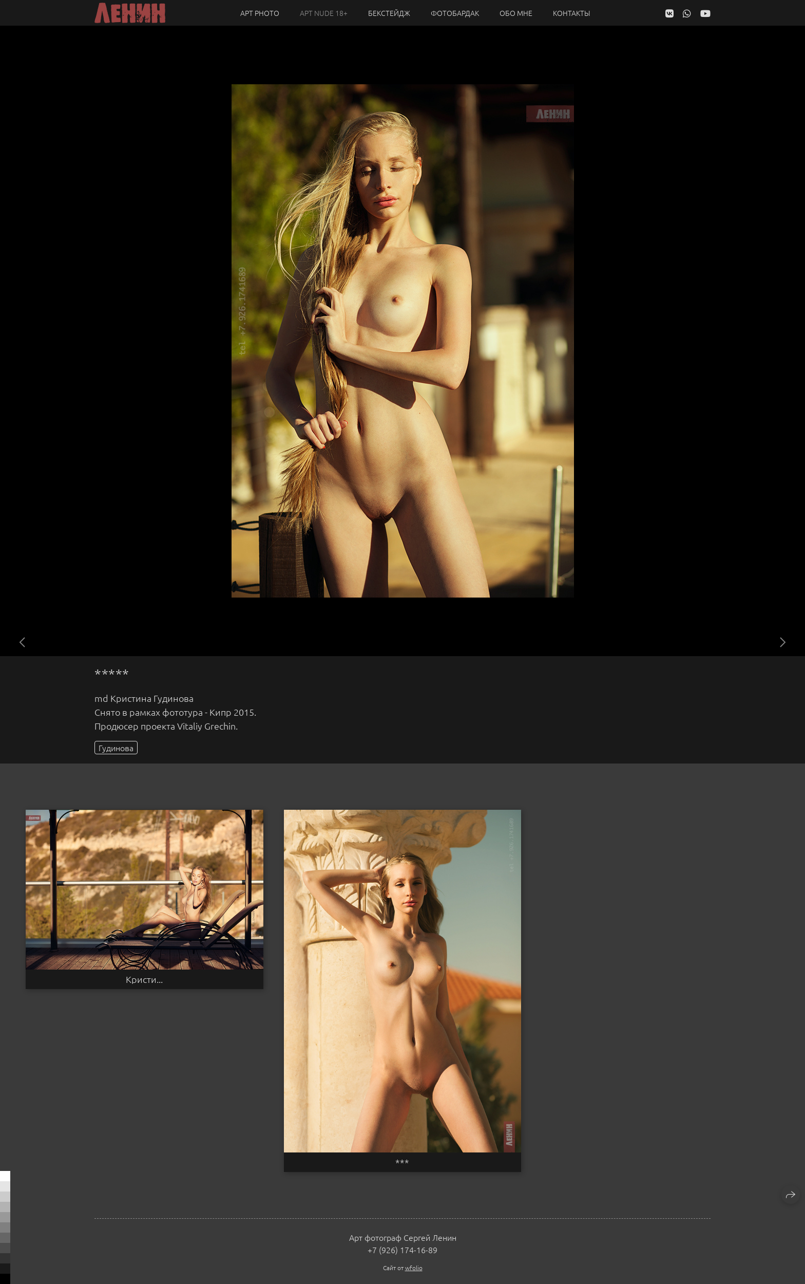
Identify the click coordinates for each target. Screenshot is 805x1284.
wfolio (414, 1267)
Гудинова (116, 747)
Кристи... (144, 979)
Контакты (571, 13)
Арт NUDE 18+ (324, 13)
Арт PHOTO (259, 13)
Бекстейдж (389, 13)
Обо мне (516, 13)
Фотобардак (455, 13)
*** (402, 1162)
